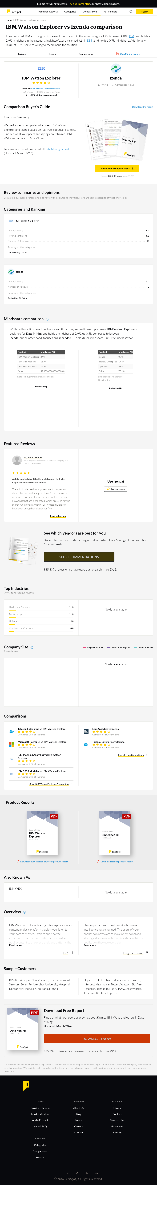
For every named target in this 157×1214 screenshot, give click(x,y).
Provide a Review (40, 1107)
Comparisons (86, 53)
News (78, 1120)
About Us (78, 1107)
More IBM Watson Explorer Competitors (49, 784)
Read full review (58, 516)
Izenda (116, 78)
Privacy (117, 1107)
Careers (78, 1126)
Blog (78, 1113)
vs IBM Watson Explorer (42, 728)
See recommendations (79, 557)
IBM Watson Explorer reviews (45, 88)
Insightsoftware (133, 953)
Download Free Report (64, 1010)
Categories (40, 1145)
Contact (78, 1132)
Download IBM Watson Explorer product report (44, 861)
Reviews (21, 53)
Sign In (144, 11)
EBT (90, 40)
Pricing (52, 53)
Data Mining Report (130, 53)
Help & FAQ (40, 1126)
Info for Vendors (40, 1113)
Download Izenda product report (117, 861)
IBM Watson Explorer (41, 78)
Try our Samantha (79, 3)
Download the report (142, 106)
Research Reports (48, 11)
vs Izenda (105, 728)
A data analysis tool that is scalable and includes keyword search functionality (38, 480)
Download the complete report (117, 168)
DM (131, 36)
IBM (65, 953)
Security (117, 1132)
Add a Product (40, 1120)
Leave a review (115, 488)
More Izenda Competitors (131, 755)
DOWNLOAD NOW (96, 1039)
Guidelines (117, 1126)
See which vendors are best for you (75, 533)
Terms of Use (117, 1120)
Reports (40, 1157)
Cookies (117, 1113)
